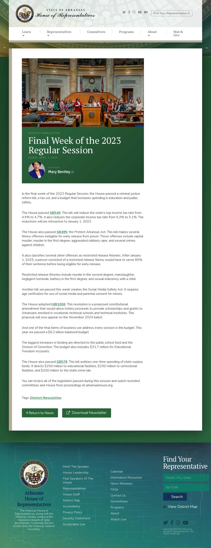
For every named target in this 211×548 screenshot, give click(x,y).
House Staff (71, 494)
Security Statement (76, 518)
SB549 (55, 213)
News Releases (121, 483)
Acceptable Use (74, 524)
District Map (71, 500)
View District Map (180, 506)
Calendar (116, 472)
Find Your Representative (172, 13)
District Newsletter (46, 398)
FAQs (114, 489)
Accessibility (71, 506)
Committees (96, 31)
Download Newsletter (89, 412)
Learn (26, 33)
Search (175, 496)
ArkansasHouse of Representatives (34, 498)
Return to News (40, 413)
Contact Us (118, 495)
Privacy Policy (72, 512)
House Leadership (76, 473)
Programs (126, 31)
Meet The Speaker (76, 467)
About (152, 33)
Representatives (59, 33)
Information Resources (126, 477)
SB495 (62, 232)
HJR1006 (58, 304)
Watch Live (178, 33)
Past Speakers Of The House (78, 481)
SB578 (62, 361)
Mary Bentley (36, 170)
